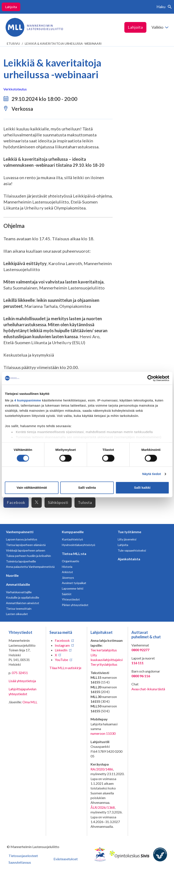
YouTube (61, 660)
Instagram (62, 645)
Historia (67, 566)
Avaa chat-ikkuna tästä (148, 689)
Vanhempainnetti (19, 532)
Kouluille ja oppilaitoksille (22, 597)
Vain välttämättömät (31, 487)
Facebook (16, 502)
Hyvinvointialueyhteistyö (78, 545)
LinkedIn (61, 650)
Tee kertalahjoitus (104, 650)
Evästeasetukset (66, 859)
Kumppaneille (73, 532)
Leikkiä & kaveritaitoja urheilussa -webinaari (63, 43)
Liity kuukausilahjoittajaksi (107, 657)
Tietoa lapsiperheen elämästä (26, 545)
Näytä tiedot (151, 474)
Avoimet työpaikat (74, 583)
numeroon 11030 (103, 733)
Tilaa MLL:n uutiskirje (65, 668)
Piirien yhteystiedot (75, 605)
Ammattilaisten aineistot (22, 603)
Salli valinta (87, 487)
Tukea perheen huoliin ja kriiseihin (28, 556)
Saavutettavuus (20, 862)
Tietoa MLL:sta (74, 554)
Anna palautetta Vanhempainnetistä (30, 566)
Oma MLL (29, 702)
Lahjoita (11, 7)
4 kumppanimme (27, 400)
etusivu (13, 43)
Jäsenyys (68, 577)
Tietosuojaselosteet (23, 856)
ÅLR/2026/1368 (103, 807)
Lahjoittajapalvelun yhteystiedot (22, 691)
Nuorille (12, 575)
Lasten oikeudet (17, 614)
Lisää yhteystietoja (22, 681)
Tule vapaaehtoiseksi (132, 550)
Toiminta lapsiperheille (21, 561)
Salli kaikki (142, 487)
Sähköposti (58, 502)
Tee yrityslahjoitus (104, 664)
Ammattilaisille (18, 584)
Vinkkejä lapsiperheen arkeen (25, 550)
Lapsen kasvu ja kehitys (21, 539)
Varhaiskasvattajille (19, 592)
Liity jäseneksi (127, 539)
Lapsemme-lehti (72, 588)
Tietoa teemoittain (18, 608)
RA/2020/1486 (102, 769)
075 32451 (20, 673)
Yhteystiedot (71, 599)
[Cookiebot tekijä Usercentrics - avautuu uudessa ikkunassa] (150, 378)
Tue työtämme (129, 532)
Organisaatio (70, 561)
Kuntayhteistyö (72, 539)
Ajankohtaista (129, 559)
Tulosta (85, 502)
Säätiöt (66, 594)
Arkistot (67, 572)
